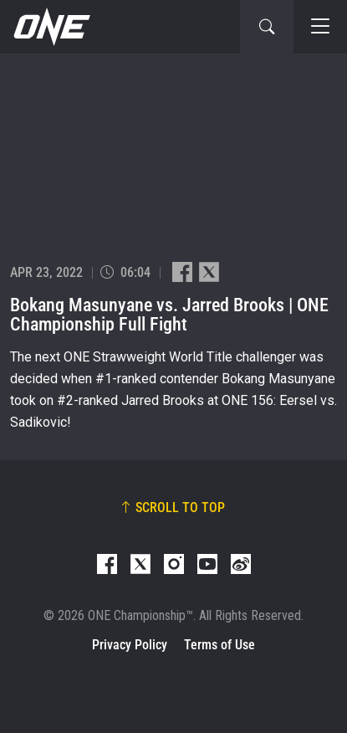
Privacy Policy (129, 645)
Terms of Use (219, 645)
